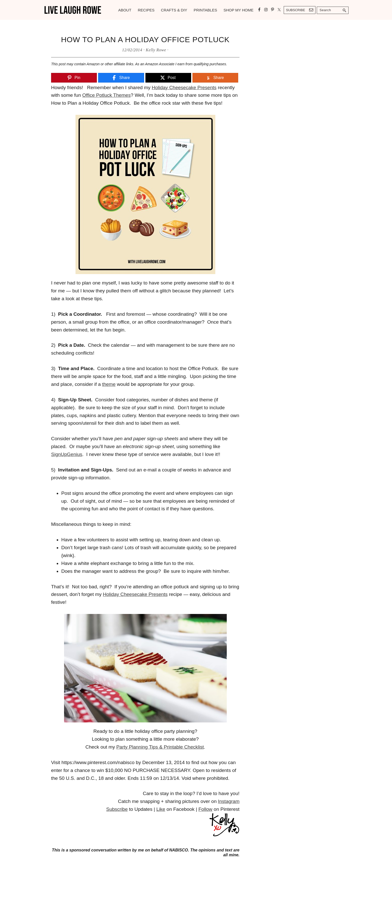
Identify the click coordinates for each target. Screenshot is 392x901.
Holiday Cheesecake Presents (184, 87)
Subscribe (295, 10)
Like (160, 809)
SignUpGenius (66, 454)
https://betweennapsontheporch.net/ (89, 866)
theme (109, 384)
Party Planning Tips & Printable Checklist (160, 747)
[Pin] (74, 78)
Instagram (228, 801)
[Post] (168, 78)
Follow (205, 809)
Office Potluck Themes (106, 95)
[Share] (121, 78)
